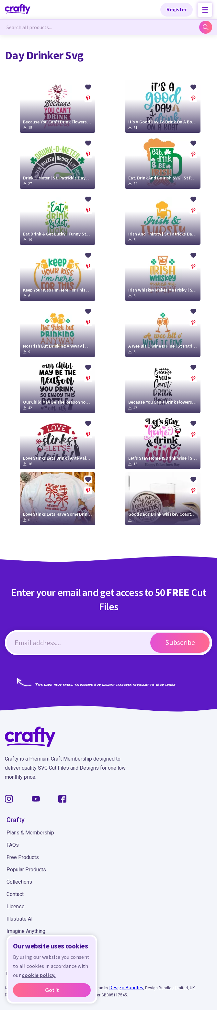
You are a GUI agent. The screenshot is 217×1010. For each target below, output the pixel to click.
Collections (19, 882)
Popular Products (26, 870)
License (15, 906)
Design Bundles (126, 987)
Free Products (22, 857)
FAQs (12, 845)
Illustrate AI (19, 919)
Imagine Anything (25, 931)
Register (176, 9)
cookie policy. (38, 975)
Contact (15, 894)
